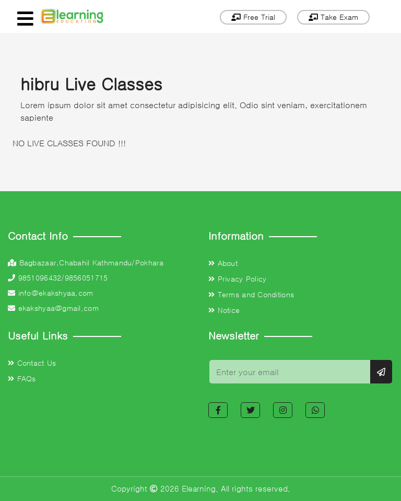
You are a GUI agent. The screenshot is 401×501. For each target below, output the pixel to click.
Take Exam (333, 17)
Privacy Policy (237, 279)
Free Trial (253, 17)
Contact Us (32, 363)
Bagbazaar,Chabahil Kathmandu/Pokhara (86, 262)
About (223, 263)
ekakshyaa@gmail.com (53, 308)
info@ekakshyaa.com (50, 293)
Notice (224, 310)
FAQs (22, 378)
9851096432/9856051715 (58, 278)
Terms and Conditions (251, 294)
